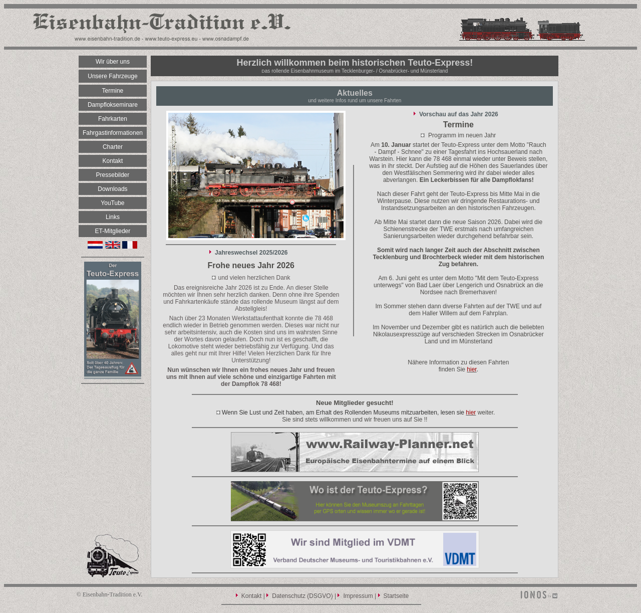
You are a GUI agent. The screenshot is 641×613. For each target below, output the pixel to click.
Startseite (396, 595)
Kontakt (251, 595)
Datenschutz (288, 595)
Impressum (358, 595)
